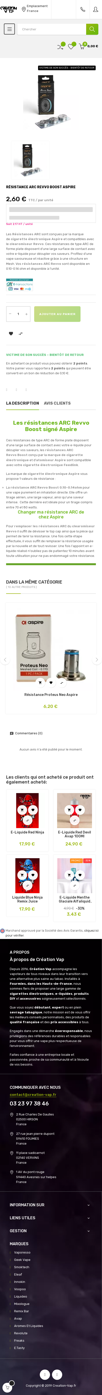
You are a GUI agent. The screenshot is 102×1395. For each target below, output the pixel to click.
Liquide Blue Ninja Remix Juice (27, 899)
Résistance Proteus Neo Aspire (51, 695)
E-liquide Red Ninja (27, 832)
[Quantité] (18, 314)
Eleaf (18, 1274)
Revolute (21, 1333)
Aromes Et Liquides (28, 1326)
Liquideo (20, 1296)
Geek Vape (22, 1260)
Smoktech (21, 1267)
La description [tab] (22, 403)
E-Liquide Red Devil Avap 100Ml (74, 834)
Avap (18, 1318)
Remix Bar (21, 1311)
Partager (9, 390)
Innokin (19, 1282)
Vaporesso (22, 1252)
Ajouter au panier (57, 314)
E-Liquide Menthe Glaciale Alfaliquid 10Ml (74, 899)
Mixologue (22, 1304)
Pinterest (29, 390)
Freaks (19, 1340)
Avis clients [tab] (57, 403)
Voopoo (20, 1289)
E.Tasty (19, 1348)
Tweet (19, 390)
